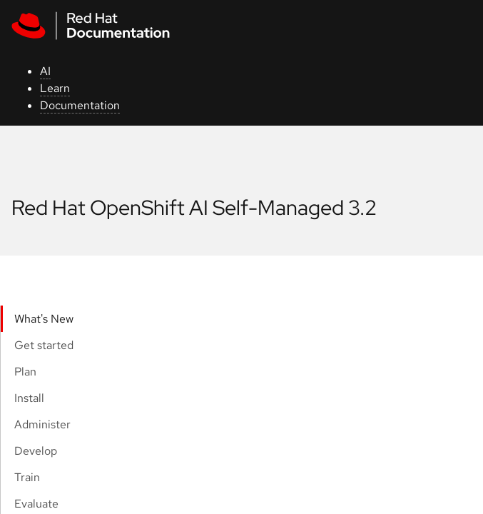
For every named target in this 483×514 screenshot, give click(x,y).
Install (29, 397)
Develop (35, 450)
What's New (43, 318)
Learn (55, 88)
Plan (25, 371)
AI (45, 71)
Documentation (80, 105)
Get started (43, 345)
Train (27, 477)
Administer (42, 424)
